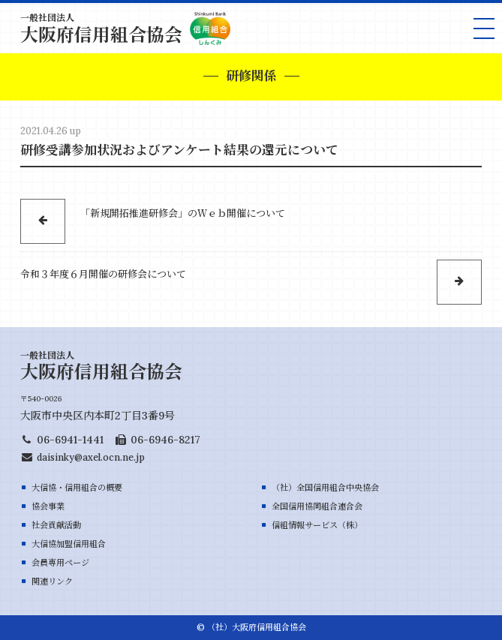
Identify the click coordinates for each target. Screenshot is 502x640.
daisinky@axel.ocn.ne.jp (91, 457)
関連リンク (52, 581)
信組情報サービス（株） (317, 525)
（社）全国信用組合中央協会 (325, 487)
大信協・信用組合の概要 (77, 487)
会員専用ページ (60, 562)
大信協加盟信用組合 (69, 544)
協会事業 (48, 506)
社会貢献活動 (56, 525)
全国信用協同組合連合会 (317, 506)
